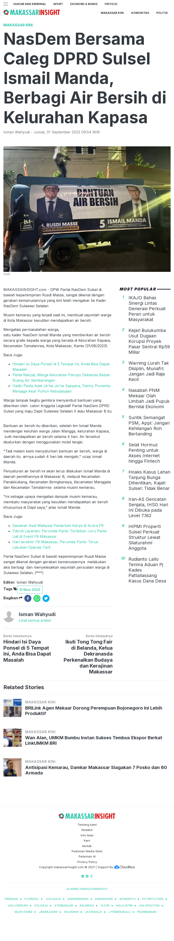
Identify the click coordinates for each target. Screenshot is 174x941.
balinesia (87, 905)
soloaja (41, 905)
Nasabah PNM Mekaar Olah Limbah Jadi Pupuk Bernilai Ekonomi (148, 398)
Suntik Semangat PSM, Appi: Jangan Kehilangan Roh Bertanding (149, 426)
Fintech (111, 4)
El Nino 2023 (30, 590)
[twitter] (46, 598)
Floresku (31, 899)
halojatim (124, 905)
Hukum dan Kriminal (29, 4)
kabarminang (78, 899)
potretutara (153, 899)
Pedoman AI (87, 856)
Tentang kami (87, 824)
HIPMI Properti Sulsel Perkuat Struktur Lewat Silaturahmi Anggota (144, 537)
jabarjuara (48, 912)
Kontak (87, 846)
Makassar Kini (112, 13)
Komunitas (140, 13)
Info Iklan (87, 835)
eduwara (71, 912)
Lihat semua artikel (35, 620)
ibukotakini (23, 912)
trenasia (11, 899)
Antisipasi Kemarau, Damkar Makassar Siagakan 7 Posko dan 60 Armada (96, 770)
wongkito (127, 899)
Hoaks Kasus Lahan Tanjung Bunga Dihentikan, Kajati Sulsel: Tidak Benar (149, 480)
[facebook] (27, 598)
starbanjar (63, 905)
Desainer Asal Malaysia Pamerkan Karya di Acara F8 (58, 525)
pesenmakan (146, 912)
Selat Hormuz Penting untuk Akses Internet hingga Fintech (144, 453)
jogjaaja (53, 899)
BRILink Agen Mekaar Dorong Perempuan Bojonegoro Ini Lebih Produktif (93, 710)
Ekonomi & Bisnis (83, 4)
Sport (58, 4)
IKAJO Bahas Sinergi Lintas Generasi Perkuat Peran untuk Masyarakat (147, 308)
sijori (105, 905)
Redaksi (87, 830)
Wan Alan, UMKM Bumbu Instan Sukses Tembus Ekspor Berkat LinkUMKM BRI (93, 740)
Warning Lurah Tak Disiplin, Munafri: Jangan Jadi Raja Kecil (148, 371)
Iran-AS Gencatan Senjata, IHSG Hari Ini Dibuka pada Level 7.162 (148, 507)
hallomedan (18, 905)
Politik (162, 13)
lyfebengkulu (119, 912)
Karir (87, 840)
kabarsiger (104, 899)
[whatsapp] (37, 598)
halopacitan (149, 905)
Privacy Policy (87, 862)
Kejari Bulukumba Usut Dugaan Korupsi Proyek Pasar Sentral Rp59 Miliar (149, 341)
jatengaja (93, 912)
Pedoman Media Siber (87, 851)
